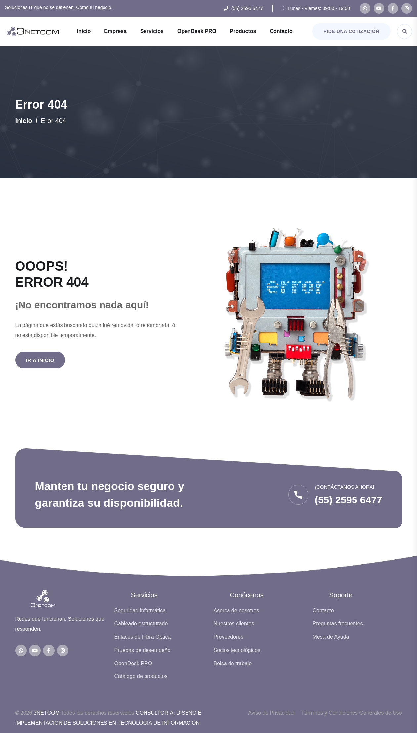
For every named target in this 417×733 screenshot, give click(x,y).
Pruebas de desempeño (142, 650)
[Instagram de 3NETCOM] (406, 8)
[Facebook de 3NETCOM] (393, 8)
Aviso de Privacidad (271, 713)
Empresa (115, 31)
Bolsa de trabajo (233, 663)
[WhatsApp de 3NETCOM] (365, 8)
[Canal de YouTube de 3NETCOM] (379, 8)
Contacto (281, 31)
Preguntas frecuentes (338, 623)
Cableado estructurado (141, 623)
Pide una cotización (351, 31)
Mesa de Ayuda (331, 637)
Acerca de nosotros (236, 610)
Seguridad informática (140, 610)
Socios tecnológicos (237, 650)
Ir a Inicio (40, 360)
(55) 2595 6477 (247, 8)
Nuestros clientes (234, 623)
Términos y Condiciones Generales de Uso (351, 713)
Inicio (84, 31)
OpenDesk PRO (196, 31)
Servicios (152, 31)
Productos (243, 31)
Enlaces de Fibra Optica (142, 637)
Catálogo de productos (141, 676)
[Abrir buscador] (404, 31)
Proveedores (229, 637)
